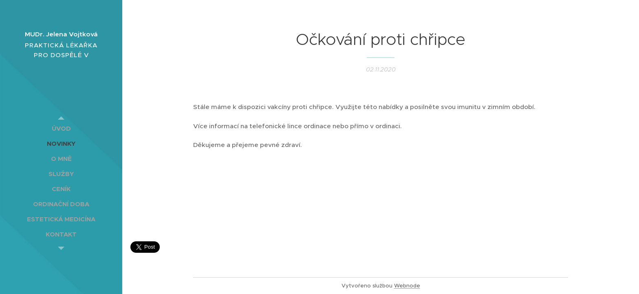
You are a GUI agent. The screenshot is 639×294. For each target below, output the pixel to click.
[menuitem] (61, 128)
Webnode (407, 285)
